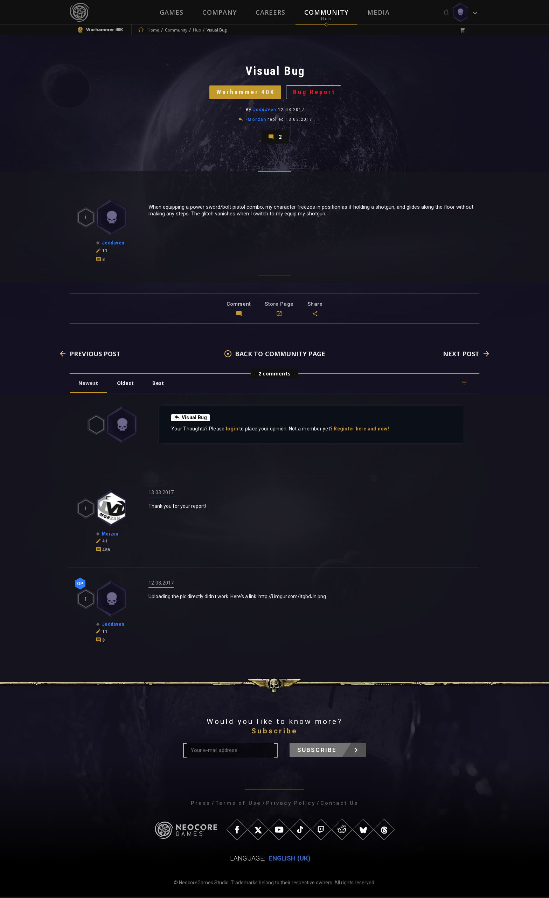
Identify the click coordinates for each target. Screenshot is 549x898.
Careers (270, 12)
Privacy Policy (290, 804)
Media (378, 12)
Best (160, 384)
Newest (88, 384)
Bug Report (315, 92)
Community (326, 12)
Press (200, 804)
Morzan (257, 120)
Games (171, 12)
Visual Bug (190, 419)
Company (219, 12)
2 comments (274, 375)
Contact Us (339, 804)
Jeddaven (265, 110)
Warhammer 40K (246, 92)
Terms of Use (238, 804)
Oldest (125, 384)
